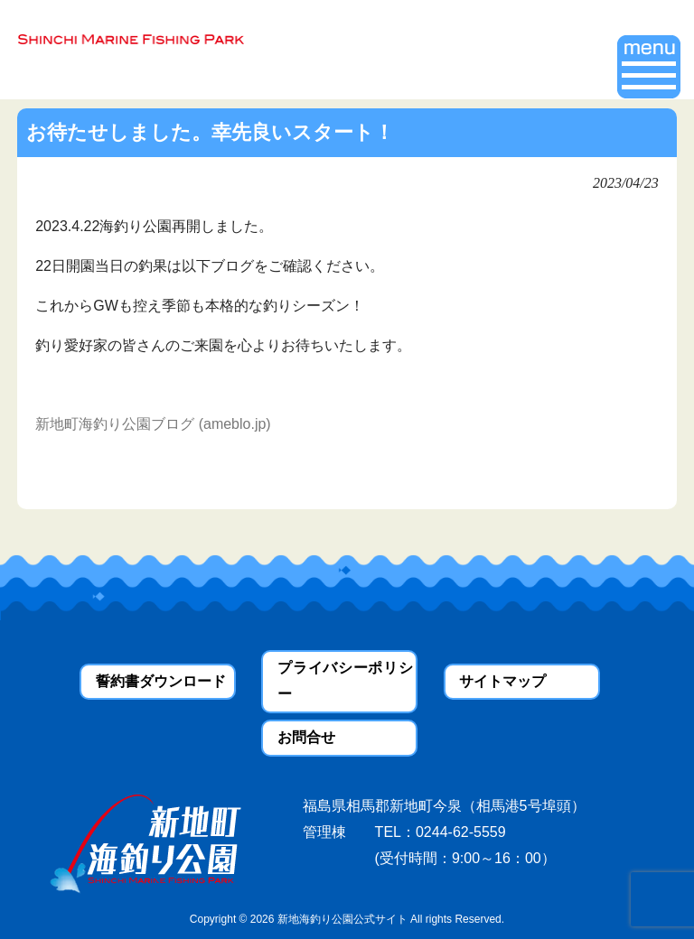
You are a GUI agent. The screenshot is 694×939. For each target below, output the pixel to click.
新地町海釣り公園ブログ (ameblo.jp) (152, 424)
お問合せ (306, 737)
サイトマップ (502, 681)
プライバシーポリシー (344, 681)
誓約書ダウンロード (161, 681)
